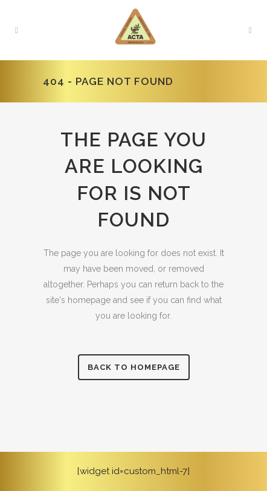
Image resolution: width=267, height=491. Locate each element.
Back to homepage (134, 367)
